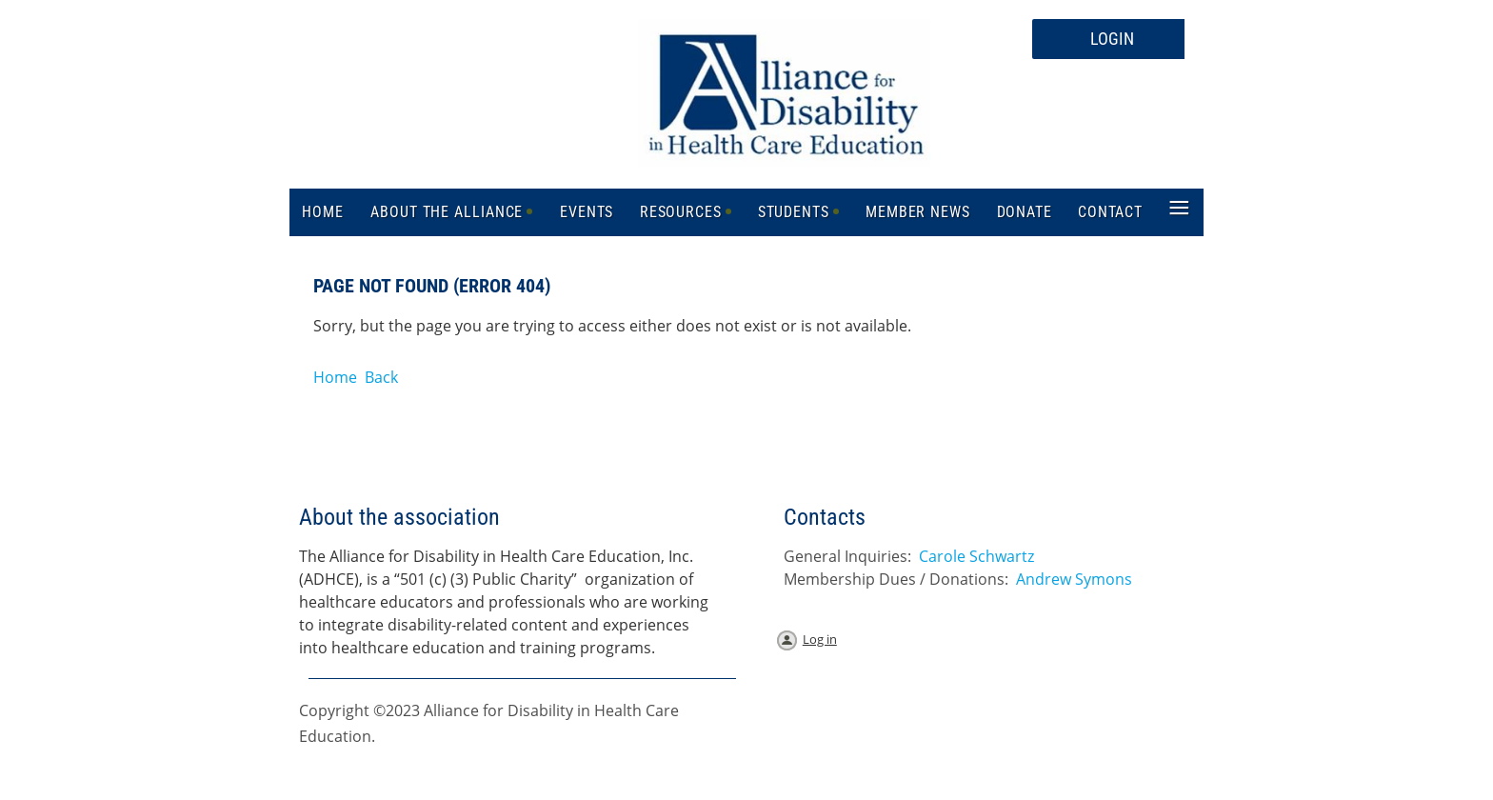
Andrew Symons (1074, 579)
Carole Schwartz (976, 556)
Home (335, 377)
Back (381, 377)
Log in (820, 639)
